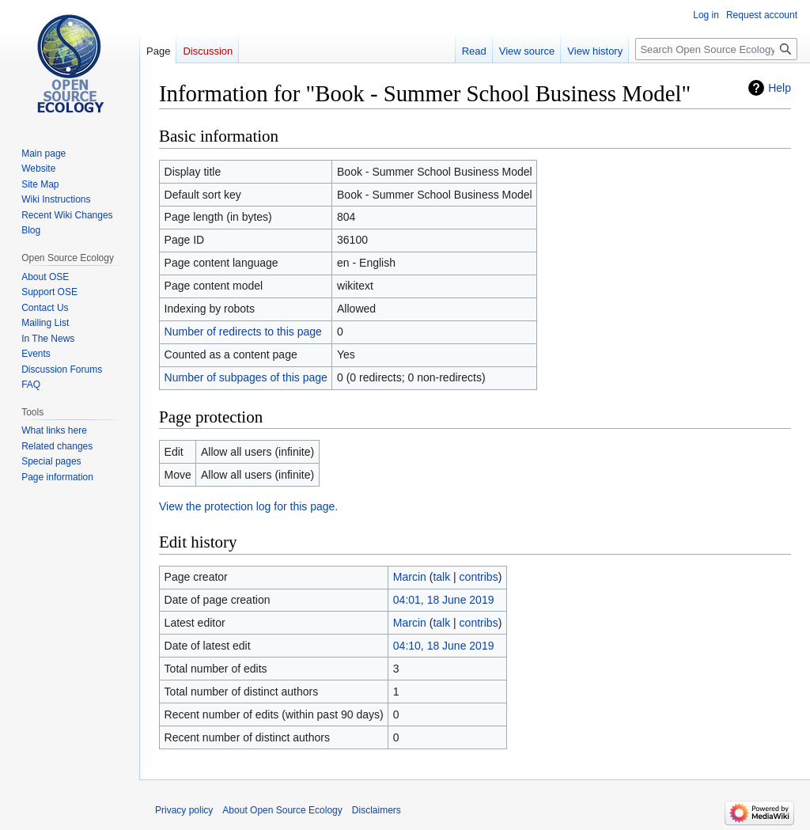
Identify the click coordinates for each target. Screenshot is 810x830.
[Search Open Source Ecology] (716, 49)
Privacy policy (184, 810)
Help (779, 87)
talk (441, 576)
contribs (479, 576)
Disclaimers (376, 810)
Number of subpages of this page (246, 377)
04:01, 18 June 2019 (443, 599)
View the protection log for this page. (248, 506)
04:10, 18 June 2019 (443, 645)
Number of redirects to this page (243, 331)
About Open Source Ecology (282, 810)
